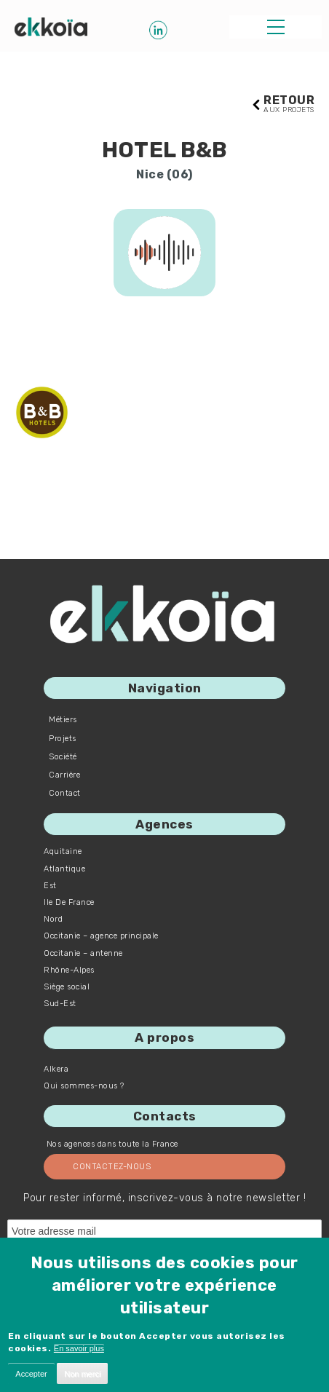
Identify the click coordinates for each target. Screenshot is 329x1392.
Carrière (64, 775)
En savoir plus (79, 1348)
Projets (62, 738)
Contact (65, 793)
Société (63, 757)
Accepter (31, 1373)
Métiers (63, 719)
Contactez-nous (112, 1166)
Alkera (56, 1069)
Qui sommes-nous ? (84, 1086)
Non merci (82, 1373)
